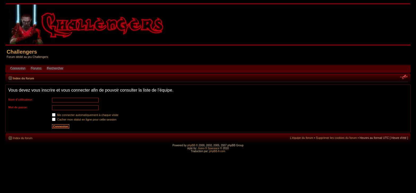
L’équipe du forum (301, 137)
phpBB (191, 145)
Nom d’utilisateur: (20, 99)
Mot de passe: (18, 107)
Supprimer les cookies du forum (336, 137)
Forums (36, 69)
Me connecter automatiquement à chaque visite (85, 115)
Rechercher (55, 69)
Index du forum (23, 78)
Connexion (18, 69)
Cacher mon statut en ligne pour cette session (84, 119)
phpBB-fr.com (217, 151)
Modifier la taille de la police (404, 77)
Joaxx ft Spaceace (208, 148)
